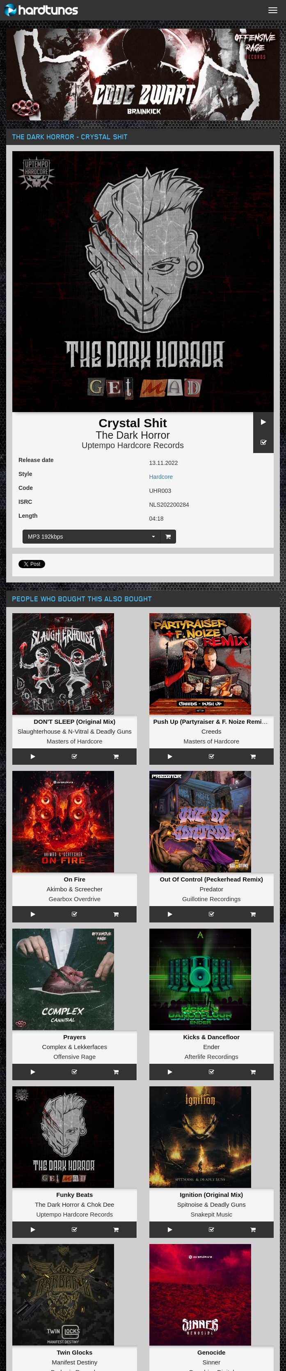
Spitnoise (190, 1204)
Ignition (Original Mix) (211, 1194)
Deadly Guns (114, 731)
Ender (211, 1046)
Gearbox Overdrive (74, 898)
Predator (211, 889)
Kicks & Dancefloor (211, 1036)
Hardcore (161, 477)
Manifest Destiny (74, 1362)
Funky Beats (74, 1194)
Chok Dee (100, 1204)
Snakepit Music (211, 1214)
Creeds (211, 731)
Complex (54, 1046)
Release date (36, 460)
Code (25, 488)
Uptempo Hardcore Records (133, 445)
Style (25, 474)
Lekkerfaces (90, 1046)
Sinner (211, 1362)
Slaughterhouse (39, 731)
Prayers (74, 1036)
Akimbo (56, 889)
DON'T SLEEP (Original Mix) (74, 721)
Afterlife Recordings (211, 1056)
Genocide (211, 1352)
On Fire (74, 879)
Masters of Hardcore (75, 741)
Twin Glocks (74, 1352)
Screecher (89, 889)
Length (28, 515)
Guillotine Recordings (211, 898)
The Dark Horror (133, 435)
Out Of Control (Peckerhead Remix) (211, 879)
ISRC (25, 502)
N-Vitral (78, 731)
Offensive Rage (74, 1056)
